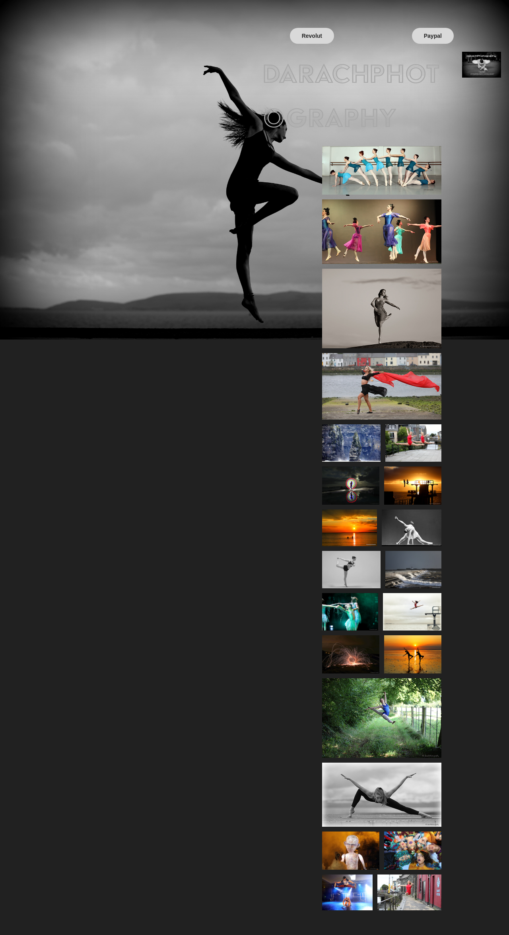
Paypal (433, 36)
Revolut (312, 36)
